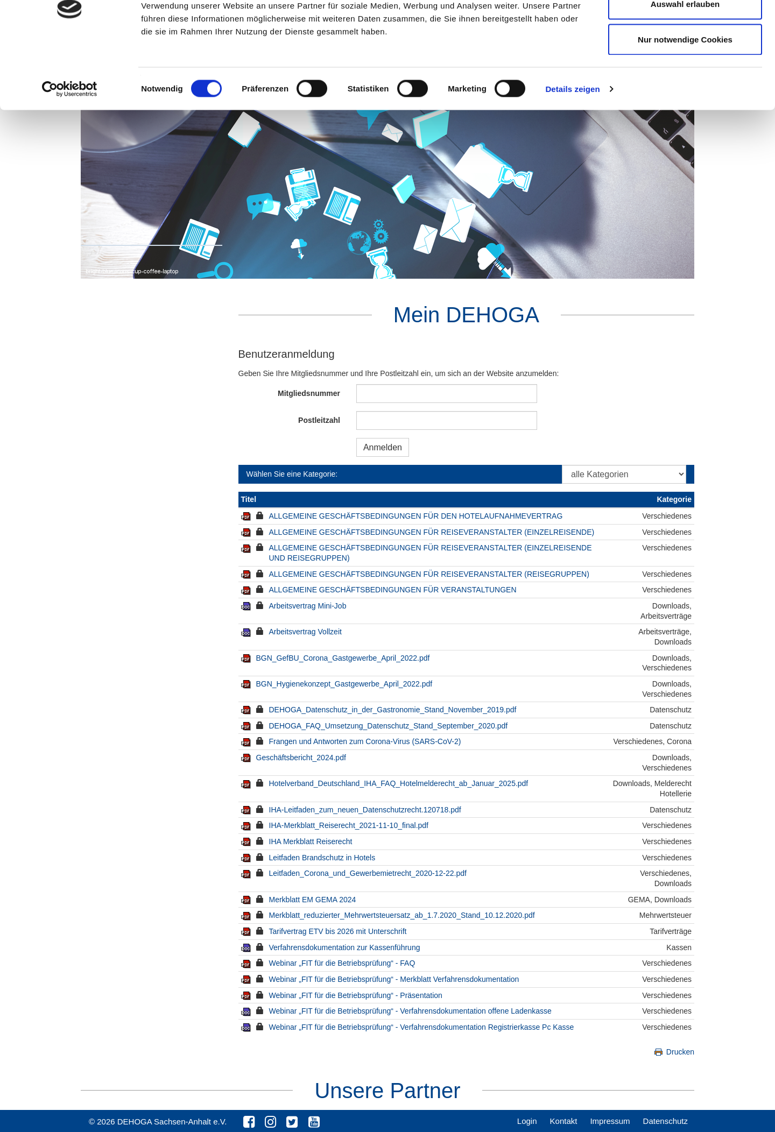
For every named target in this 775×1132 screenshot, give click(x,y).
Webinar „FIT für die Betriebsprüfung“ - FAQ (342, 963)
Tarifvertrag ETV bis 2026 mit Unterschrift (338, 931)
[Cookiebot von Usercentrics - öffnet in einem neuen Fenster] (70, 148)
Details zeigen (572, 148)
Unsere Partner (387, 1090)
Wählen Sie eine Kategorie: (292, 474)
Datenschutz (665, 1121)
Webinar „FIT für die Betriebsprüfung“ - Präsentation (355, 995)
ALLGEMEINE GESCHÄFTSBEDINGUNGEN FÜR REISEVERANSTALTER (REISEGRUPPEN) (429, 574)
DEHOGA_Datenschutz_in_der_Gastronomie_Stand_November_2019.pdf (393, 709)
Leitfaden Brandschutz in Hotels (322, 857)
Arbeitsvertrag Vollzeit (305, 631)
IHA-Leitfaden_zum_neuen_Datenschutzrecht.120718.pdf (365, 809)
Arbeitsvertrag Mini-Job (308, 606)
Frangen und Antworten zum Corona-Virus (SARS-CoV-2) (365, 741)
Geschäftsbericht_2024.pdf (301, 757)
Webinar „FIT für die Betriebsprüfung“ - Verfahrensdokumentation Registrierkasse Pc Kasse (421, 1027)
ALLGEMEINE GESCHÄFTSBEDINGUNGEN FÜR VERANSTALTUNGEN (393, 589)
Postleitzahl (319, 420)
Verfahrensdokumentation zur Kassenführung (344, 947)
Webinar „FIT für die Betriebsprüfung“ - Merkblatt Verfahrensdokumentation (394, 979)
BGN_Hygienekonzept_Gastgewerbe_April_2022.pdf (344, 684)
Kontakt (563, 1121)
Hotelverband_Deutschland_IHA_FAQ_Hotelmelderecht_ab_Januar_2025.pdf (399, 783)
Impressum (610, 1121)
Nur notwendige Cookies (685, 98)
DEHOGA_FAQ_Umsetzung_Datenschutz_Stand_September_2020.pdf (388, 725)
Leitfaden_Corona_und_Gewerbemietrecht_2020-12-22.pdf (368, 873)
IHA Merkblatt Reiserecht (311, 841)
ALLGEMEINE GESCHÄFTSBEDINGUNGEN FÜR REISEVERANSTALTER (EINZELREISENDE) (432, 532)
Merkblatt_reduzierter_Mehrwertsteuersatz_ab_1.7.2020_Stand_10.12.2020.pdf (402, 915)
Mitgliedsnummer (309, 393)
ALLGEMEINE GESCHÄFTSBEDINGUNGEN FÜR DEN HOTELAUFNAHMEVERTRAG (416, 516)
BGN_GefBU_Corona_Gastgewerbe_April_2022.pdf (343, 658)
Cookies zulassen (685, 28)
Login (527, 1121)
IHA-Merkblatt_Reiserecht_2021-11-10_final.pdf (349, 825)
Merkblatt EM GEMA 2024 (312, 899)
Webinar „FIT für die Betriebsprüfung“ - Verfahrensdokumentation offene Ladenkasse (410, 1011)
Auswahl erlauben (685, 63)
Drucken (673, 1052)
